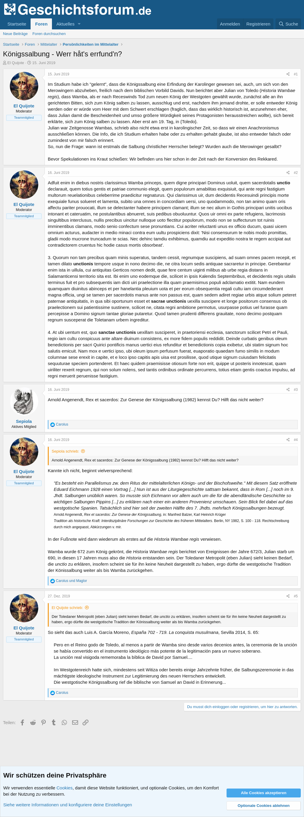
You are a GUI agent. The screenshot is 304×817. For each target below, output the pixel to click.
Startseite (16, 23)
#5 (296, 596)
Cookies (64, 787)
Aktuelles (65, 23)
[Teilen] (288, 74)
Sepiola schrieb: (65, 451)
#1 (296, 74)
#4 (296, 440)
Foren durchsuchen (49, 33)
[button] (79, 23)
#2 (296, 173)
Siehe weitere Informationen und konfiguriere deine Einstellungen (67, 804)
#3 (296, 390)
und (71, 581)
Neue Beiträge (15, 33)
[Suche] (288, 23)
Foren (41, 23)
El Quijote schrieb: (67, 607)
